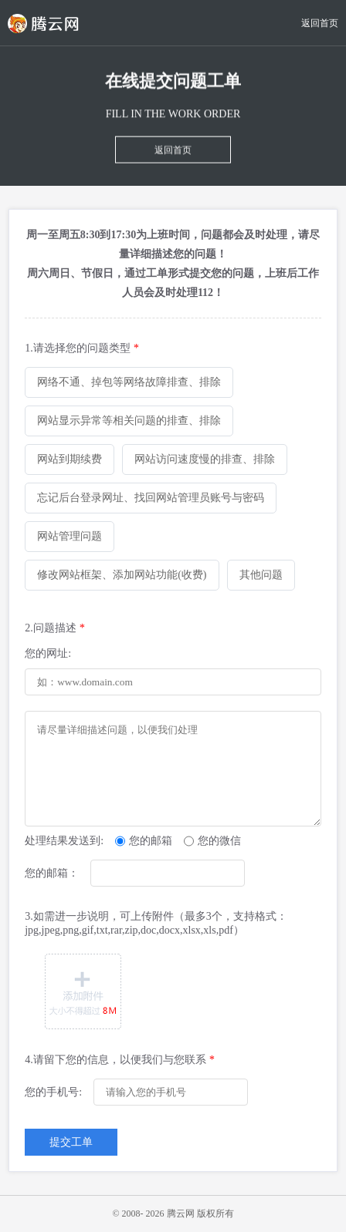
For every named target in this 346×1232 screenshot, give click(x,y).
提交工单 (71, 1142)
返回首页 (319, 23)
